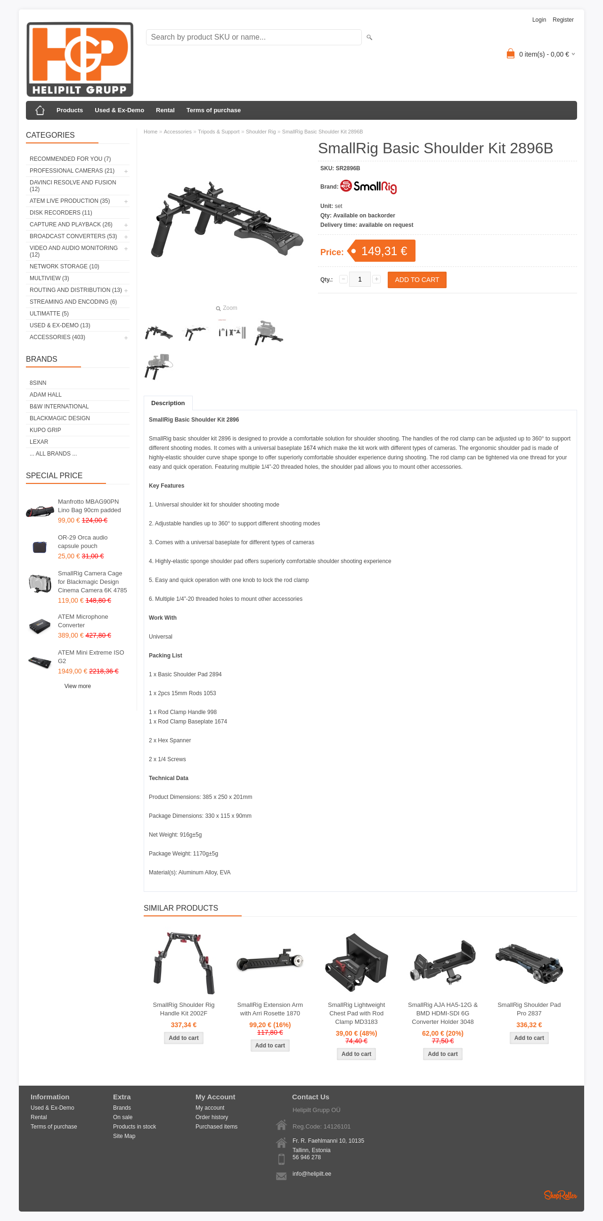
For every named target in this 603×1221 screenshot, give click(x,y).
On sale (122, 1117)
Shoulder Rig (261, 131)
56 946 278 (307, 1157)
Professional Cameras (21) (72, 170)
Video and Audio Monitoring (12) (74, 251)
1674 (310, 448)
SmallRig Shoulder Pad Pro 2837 (529, 1009)
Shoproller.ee (560, 1195)
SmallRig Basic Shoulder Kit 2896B (322, 131)
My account (210, 1108)
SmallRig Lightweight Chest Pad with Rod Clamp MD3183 (356, 1013)
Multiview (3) (49, 278)
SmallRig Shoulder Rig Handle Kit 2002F (184, 1009)
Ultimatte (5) (49, 313)
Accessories (178, 131)
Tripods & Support (218, 131)
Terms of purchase (214, 110)
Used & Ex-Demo (119, 110)
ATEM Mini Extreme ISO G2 (91, 656)
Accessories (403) (57, 337)
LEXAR (39, 442)
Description (168, 403)
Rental (165, 110)
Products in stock (134, 1126)
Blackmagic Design (60, 418)
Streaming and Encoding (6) (73, 302)
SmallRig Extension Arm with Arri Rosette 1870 (270, 1009)
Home (150, 131)
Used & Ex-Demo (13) (60, 325)
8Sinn (38, 383)
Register (563, 20)
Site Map (124, 1136)
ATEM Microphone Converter (83, 621)
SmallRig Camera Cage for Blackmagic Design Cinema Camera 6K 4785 (92, 582)
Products (70, 110)
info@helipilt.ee (312, 1174)
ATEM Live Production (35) (70, 201)
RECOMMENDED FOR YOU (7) (70, 159)
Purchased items (216, 1126)
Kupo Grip (45, 430)
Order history (212, 1117)
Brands (122, 1108)
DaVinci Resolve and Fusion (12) (73, 185)
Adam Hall (46, 394)
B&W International (59, 406)
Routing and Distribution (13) (76, 290)
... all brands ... (53, 453)
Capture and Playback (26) (71, 224)
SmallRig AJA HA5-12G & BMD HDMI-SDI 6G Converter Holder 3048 (443, 1013)
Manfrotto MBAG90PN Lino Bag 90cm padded (89, 506)
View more (78, 686)
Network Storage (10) (64, 266)
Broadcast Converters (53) (73, 236)
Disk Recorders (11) (61, 212)
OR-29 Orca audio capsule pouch (83, 541)
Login (539, 20)
